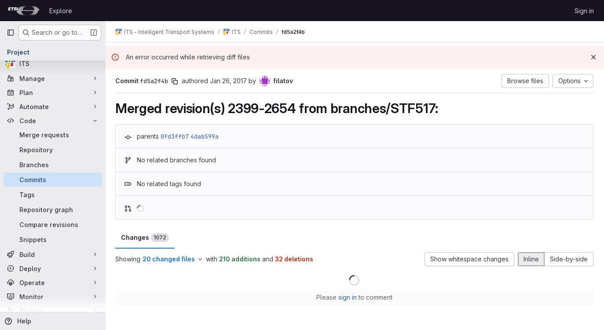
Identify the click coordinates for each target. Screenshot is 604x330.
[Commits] (53, 179)
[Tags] (53, 194)
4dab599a (205, 136)
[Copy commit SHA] (175, 81)
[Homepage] (23, 11)
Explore (60, 11)
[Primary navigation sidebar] (11, 33)
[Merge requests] (53, 135)
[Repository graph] (53, 209)
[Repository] (53, 150)
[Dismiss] (593, 57)
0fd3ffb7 (175, 136)
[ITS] (53, 63)
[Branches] (53, 165)
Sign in (584, 11)
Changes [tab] (146, 237)
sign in (348, 297)
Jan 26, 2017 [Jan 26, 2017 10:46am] (229, 80)
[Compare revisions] (53, 224)
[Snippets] (53, 239)
